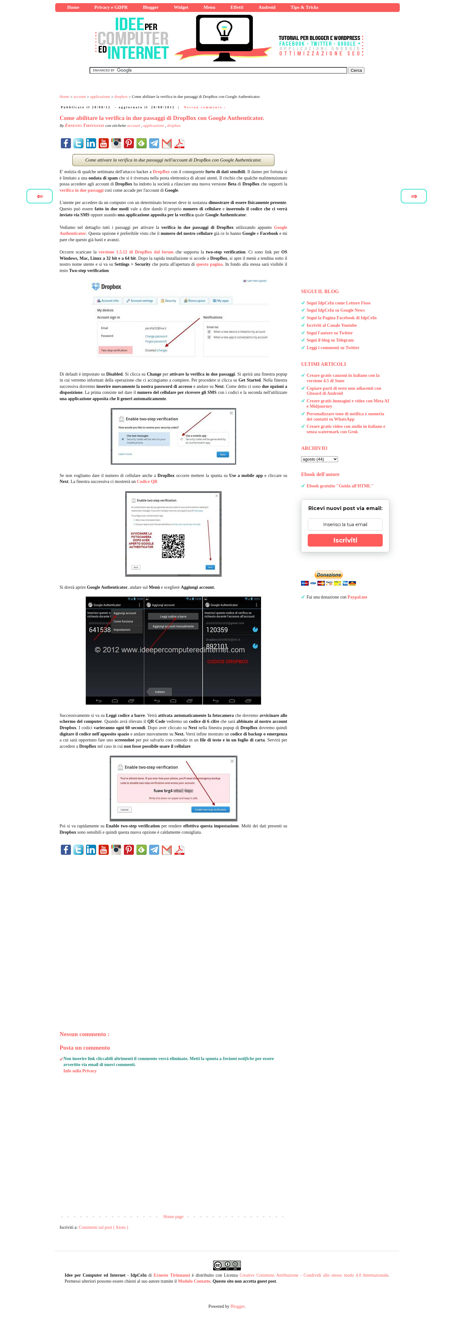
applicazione (154, 125)
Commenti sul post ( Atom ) (103, 1227)
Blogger (237, 1306)
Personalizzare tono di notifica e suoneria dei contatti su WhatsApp (345, 416)
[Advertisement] (173, 932)
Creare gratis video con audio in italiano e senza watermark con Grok (346, 429)
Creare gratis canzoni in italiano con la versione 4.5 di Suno (343, 378)
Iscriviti (345, 540)
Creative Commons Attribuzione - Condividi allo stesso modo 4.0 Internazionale (314, 1275)
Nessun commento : (205, 107)
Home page (173, 1216)
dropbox (174, 125)
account (134, 125)
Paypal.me (357, 597)
